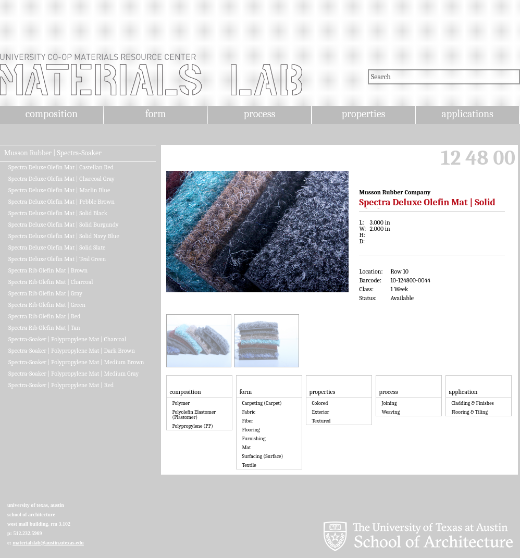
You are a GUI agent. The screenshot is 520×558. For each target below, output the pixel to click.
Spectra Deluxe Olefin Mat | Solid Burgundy (63, 224)
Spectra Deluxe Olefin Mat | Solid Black (57, 213)
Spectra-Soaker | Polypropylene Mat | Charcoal (67, 339)
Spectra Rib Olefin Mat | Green (46, 304)
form (155, 114)
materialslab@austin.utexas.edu (48, 542)
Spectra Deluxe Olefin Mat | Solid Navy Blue (63, 236)
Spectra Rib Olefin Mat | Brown (48, 270)
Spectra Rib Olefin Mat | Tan (44, 327)
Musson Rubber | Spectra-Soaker (53, 153)
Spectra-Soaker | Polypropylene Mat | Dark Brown (71, 350)
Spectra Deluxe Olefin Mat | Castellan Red (61, 167)
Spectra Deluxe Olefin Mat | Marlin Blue (59, 190)
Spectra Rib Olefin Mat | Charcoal (50, 282)
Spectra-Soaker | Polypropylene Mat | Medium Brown (76, 362)
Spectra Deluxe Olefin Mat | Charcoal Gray (61, 178)
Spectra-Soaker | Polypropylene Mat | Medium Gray (73, 373)
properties (363, 114)
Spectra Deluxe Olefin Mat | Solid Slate (56, 247)
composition (52, 114)
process (260, 114)
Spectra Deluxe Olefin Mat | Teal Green (57, 259)
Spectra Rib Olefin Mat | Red (44, 316)
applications (467, 114)
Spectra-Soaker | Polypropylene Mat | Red (61, 385)
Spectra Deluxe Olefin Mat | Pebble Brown (61, 201)
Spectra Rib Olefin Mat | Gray (45, 293)
